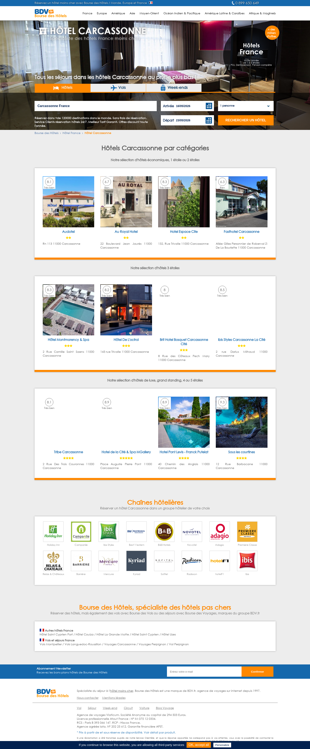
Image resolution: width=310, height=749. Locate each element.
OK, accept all (199, 745)
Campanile (81, 545)
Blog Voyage (165, 708)
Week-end (110, 708)
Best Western (136, 545)
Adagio (219, 545)
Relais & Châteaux (53, 574)
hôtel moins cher (121, 691)
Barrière (81, 574)
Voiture (144, 708)
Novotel (192, 545)
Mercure (109, 574)
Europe (102, 13)
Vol (79, 708)
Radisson (192, 574)
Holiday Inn (53, 545)
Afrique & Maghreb (262, 13)
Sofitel (164, 574)
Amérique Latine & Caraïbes (224, 13)
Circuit (128, 708)
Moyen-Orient (149, 13)
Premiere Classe (247, 545)
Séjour (92, 708)
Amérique (118, 13)
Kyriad (136, 574)
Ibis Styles (108, 545)
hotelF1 (219, 574)
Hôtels (62, 88)
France (87, 13)
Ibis (247, 574)
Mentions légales (113, 698)
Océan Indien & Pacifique (181, 13)
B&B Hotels (164, 545)
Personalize (222, 745)
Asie (132, 13)
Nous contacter (87, 698)
